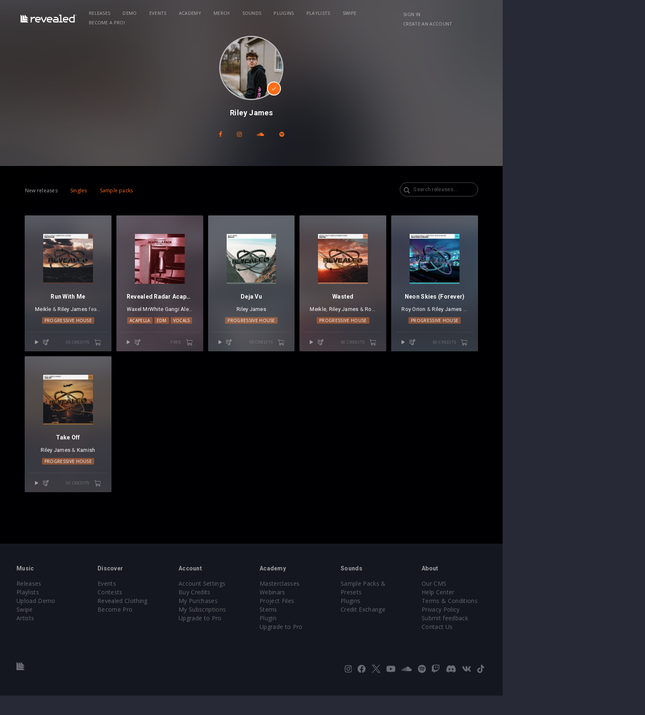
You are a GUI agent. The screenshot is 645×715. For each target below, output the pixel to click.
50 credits (140, 352)
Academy (243, 13)
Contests (170, 611)
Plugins (337, 13)
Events (211, 13)
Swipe (403, 13)
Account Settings (267, 603)
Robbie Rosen (458, 319)
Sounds (305, 13)
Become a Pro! (440, 13)
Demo (183, 13)
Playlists (372, 13)
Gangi (228, 319)
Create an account (544, 14)
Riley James (119, 319)
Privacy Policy (522, 629)
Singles (125, 190)
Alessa (156, 319)
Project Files (348, 620)
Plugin (339, 637)
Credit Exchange (439, 620)
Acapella (201, 330)
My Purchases (263, 620)
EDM (223, 330)
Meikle (90, 319)
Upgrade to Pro (265, 637)
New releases (88, 190)
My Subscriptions (268, 629)
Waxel (190, 319)
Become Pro (175, 629)
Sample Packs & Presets (451, 603)
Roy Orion (499, 319)
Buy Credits (260, 611)
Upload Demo (91, 620)
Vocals (242, 330)
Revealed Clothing (183, 620)
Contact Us (518, 646)
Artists (80, 637)
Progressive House (119, 330)
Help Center (519, 611)
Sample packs (163, 190)
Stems (339, 629)
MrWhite (210, 319)
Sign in (499, 14)
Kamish (138, 470)
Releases (153, 13)
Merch (275, 13)
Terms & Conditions (531, 620)
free (248, 352)
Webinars (344, 611)
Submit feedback (526, 637)
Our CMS (515, 603)
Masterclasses (351, 603)
